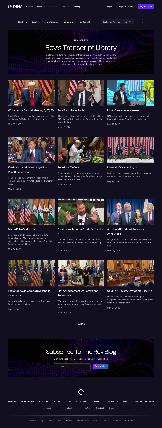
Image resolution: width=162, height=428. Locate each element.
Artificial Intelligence (50, 22)
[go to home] (81, 392)
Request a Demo (126, 6)
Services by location (144, 401)
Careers (96, 401)
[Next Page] (81, 324)
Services (12, 401)
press (125, 401)
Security (51, 421)
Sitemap (95, 421)
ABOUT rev (44, 401)
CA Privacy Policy (82, 421)
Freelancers (112, 401)
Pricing (57, 401)
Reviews (106, 421)
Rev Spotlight (84, 22)
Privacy (69, 421)
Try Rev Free (146, 6)
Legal (34, 22)
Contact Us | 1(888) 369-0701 (123, 421)
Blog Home (22, 22)
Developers (81, 401)
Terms (60, 421)
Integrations (27, 401)
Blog (68, 401)
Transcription (68, 22)
